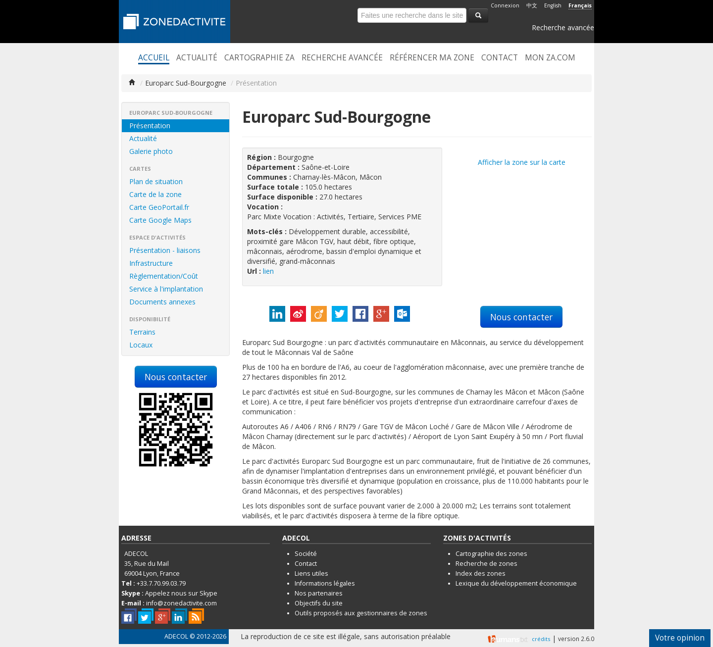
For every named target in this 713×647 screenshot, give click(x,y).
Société (306, 553)
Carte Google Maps (160, 220)
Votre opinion (680, 638)
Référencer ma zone (432, 58)
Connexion (505, 5)
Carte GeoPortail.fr (159, 207)
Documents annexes (162, 301)
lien (268, 271)
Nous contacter (176, 377)
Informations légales (325, 583)
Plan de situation (156, 181)
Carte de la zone (155, 194)
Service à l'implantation (166, 289)
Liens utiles (311, 573)
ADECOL (176, 636)
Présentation (149, 125)
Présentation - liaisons (165, 250)
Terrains (142, 332)
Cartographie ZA (259, 58)
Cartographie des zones (491, 553)
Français (580, 5)
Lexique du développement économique (516, 583)
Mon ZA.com (550, 58)
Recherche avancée (563, 27)
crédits (541, 639)
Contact (499, 58)
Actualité (196, 58)
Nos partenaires (319, 593)
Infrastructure (151, 263)
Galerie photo (151, 151)
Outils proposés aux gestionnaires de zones (361, 613)
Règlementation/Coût (163, 276)
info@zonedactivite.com (181, 603)
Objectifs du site (319, 603)
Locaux (141, 344)
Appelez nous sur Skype (181, 593)
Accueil (153, 58)
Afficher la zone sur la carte (521, 162)
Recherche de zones (486, 563)
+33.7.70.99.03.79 (161, 583)
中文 (531, 5)
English (552, 5)
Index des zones (481, 573)
